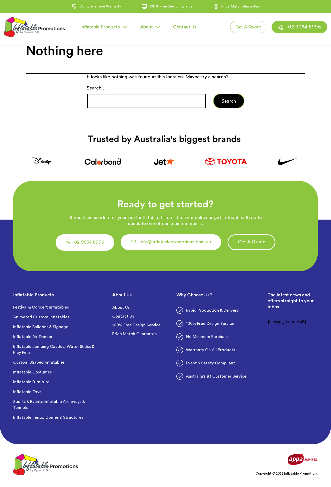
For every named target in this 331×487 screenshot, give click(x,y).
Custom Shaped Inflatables (39, 364)
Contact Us (123, 318)
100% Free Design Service (136, 326)
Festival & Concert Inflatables (41, 308)
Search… (96, 88)
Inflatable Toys (27, 393)
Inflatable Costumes (32, 373)
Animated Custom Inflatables (41, 318)
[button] (91, 243)
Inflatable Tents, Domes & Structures (48, 419)
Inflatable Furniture (31, 383)
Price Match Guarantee (134, 335)
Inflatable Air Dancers (33, 338)
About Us (121, 309)
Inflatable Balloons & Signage (40, 328)
